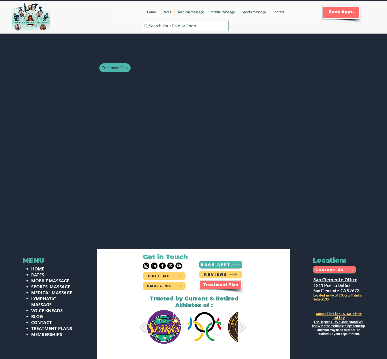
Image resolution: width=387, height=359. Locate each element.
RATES (37, 275)
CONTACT (41, 322)
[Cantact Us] (334, 270)
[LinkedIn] (154, 266)
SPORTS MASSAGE (50, 287)
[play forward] (242, 327)
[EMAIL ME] (164, 286)
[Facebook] (162, 266)
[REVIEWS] (220, 274)
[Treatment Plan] (115, 67)
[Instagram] (146, 266)
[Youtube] (178, 266)
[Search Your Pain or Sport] (184, 26)
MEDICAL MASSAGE (51, 293)
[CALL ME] (164, 276)
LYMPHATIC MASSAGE (43, 302)
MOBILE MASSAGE (50, 281)
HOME (37, 269)
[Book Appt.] (341, 12)
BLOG (37, 316)
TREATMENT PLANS (51, 328)
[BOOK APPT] (220, 264)
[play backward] (143, 327)
